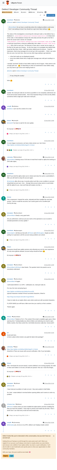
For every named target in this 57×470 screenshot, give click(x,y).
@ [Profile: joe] (8, 349)
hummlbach (10, 20)
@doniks (17, 20)
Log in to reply (50, 15)
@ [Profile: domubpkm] (11, 233)
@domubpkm (18, 230)
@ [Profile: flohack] (9, 22)
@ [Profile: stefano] (10, 108)
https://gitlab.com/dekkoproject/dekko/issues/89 (20, 291)
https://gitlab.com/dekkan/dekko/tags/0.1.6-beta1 (21, 145)
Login (11, 455)
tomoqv (9, 197)
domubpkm (10, 213)
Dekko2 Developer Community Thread (28, 22)
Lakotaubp (10, 157)
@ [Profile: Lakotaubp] (10, 181)
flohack (9, 120)
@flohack (17, 383)
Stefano (9, 316)
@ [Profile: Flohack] (30, 233)
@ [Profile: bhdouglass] (40, 233)
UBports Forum (16, 3)
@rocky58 (15, 120)
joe (8, 332)
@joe (16, 346)
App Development (7, 12)
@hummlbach (18, 157)
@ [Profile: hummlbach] (12, 27)
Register (5, 455)
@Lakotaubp (16, 422)
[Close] (54, 436)
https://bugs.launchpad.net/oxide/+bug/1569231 (20, 296)
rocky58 (9, 106)
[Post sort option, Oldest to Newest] (40, 15)
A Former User (11, 404)
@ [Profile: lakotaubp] (10, 425)
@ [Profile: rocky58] (10, 123)
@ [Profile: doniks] (9, 71)
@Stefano (15, 106)
